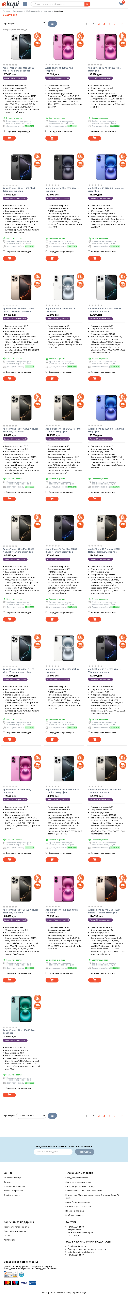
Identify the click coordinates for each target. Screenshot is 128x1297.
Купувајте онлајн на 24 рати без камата (83, 1190)
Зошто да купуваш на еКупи (78, 1182)
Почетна (6, 11)
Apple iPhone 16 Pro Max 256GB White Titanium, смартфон (18, 69)
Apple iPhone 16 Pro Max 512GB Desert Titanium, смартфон (104, 911)
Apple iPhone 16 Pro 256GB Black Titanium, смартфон (104, 670)
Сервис (7, 1235)
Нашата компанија (12, 1177)
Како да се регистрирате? (77, 1177)
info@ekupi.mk (74, 1229)
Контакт (7, 1182)
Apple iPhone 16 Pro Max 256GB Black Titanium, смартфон (61, 550)
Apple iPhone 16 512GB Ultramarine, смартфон (106, 189)
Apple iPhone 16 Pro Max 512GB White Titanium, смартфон (18, 670)
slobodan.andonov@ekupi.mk (81, 1252)
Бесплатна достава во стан (78, 1206)
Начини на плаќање (74, 1211)
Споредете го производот (17, 131)
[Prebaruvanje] (87, 4)
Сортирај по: (9, 23)
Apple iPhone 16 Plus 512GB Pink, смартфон (104, 69)
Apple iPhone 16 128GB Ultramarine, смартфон (106, 430)
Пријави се (85, 1151)
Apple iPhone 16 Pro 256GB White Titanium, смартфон (104, 310)
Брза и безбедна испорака (77, 1202)
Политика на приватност (15, 1186)
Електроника (18, 11)
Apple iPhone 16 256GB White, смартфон (60, 310)
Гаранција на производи (15, 1231)
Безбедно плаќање (74, 1215)
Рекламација (9, 1239)
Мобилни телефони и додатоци (38, 11)
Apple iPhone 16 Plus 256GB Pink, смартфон (62, 911)
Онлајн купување (12, 1195)
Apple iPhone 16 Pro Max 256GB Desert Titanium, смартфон (18, 310)
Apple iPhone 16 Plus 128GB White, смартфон (63, 670)
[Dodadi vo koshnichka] (9, 138)
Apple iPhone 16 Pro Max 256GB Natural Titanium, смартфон (18, 550)
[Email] (53, 1152)
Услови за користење (13, 1190)
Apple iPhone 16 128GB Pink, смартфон (59, 69)
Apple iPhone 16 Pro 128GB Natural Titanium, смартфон (20, 430)
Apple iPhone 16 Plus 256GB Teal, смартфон (19, 1031)
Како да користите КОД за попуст (80, 1186)
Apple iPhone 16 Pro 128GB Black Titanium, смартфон (19, 189)
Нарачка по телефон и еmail (17, 1227)
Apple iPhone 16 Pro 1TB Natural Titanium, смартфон (104, 791)
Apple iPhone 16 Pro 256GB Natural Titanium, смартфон (20, 911)
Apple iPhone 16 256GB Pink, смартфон (17, 791)
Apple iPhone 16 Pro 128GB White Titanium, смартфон (62, 791)
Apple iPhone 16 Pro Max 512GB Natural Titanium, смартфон (104, 550)
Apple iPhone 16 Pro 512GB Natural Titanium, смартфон (63, 430)
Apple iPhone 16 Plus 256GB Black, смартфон (62, 189)
